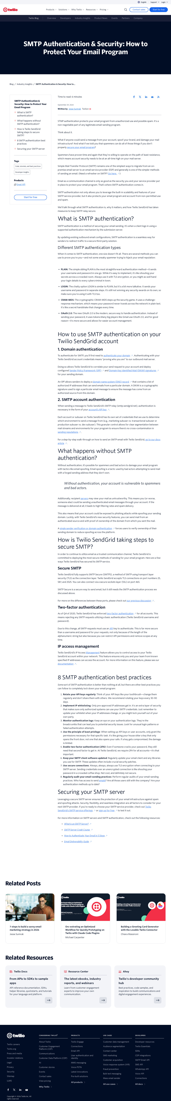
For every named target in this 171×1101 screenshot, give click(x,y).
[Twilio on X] (15, 1090)
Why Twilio (77, 10)
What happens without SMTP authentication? (29, 122)
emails (102, 780)
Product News (100, 18)
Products (51, 10)
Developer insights (22, 172)
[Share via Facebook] (135, 97)
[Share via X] (141, 97)
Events (115, 18)
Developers (65, 18)
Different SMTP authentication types (89, 247)
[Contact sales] (138, 9)
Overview (51, 18)
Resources (92, 10)
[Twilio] (10, 9)
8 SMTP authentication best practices (31, 142)
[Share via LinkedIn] (147, 97)
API (111, 628)
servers (84, 498)
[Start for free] (158, 9)
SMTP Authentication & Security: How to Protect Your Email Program (30, 104)
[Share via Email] (153, 97)
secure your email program (81, 147)
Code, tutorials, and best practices (28, 166)
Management (93, 652)
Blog (11, 84)
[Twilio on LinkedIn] (21, 1090)
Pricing (104, 10)
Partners (125, 18)
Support (155, 2)
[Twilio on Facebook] (9, 1089)
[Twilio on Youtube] (27, 1090)
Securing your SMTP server (31, 149)
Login (164, 2)
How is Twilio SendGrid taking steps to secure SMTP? (28, 132)
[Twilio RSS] (159, 97)
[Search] (125, 9)
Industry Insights (82, 18)
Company (138, 18)
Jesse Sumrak (75, 109)
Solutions (64, 10)
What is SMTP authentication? (25, 114)
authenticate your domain (118, 355)
